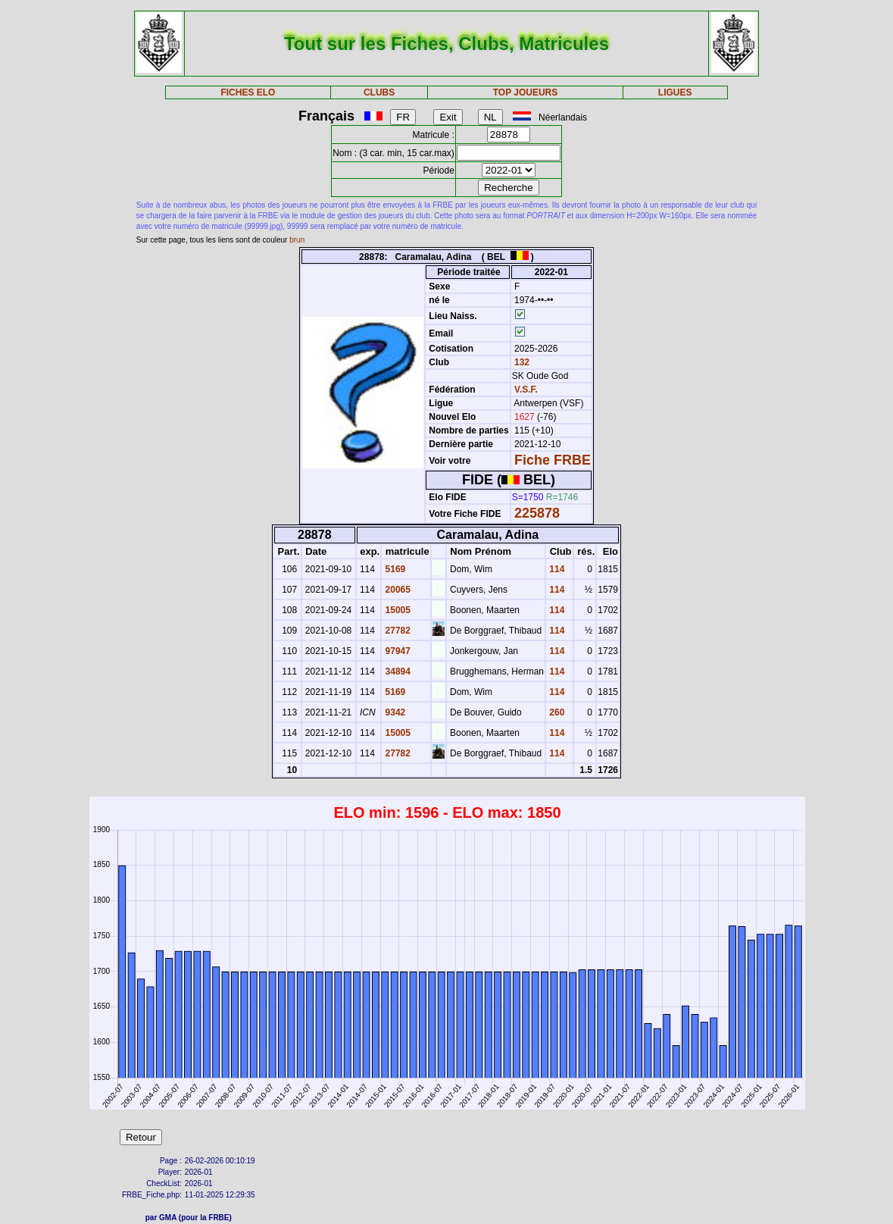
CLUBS (379, 92)
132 (520, 362)
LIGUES (675, 92)
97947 (396, 651)
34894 (396, 671)
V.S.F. (526, 389)
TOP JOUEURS (525, 92)
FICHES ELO (247, 92)
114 (555, 569)
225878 (537, 513)
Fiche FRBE (552, 460)
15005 (396, 610)
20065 (396, 589)
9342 (393, 712)
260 (555, 712)
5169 (393, 569)
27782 (396, 630)
